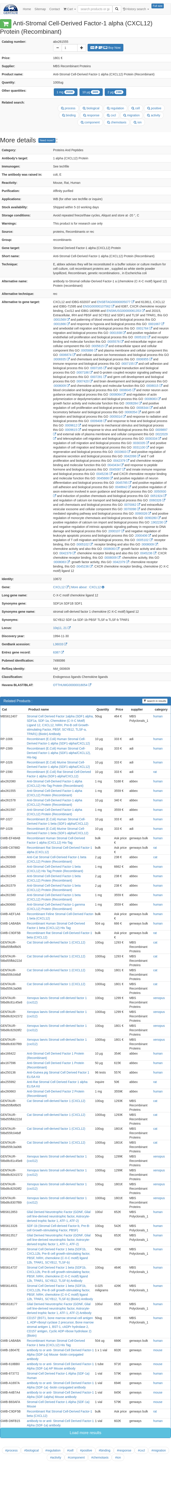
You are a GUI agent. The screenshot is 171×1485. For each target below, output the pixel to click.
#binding (104, 1450)
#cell (70, 1450)
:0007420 (84, 381)
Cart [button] (69, 9)
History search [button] (136, 9)
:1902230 (158, 522)
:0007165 (98, 368)
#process (11, 1450)
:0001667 (156, 324)
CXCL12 (61, 587)
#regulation (53, 1450)
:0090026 (142, 513)
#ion (118, 1457)
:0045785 (123, 482)
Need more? (47, 140)
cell (135, 108)
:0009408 (98, 421)
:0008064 (117, 394)
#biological (31, 1450)
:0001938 (117, 333)
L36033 (60, 644)
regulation (115, 108)
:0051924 (158, 496)
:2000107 (116, 531)
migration (131, 115)
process (68, 108)
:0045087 (117, 469)
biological (91, 108)
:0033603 (122, 452)
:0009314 (117, 416)
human (158, 716)
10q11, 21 (62, 628)
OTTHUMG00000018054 (72, 685)
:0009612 (72, 425)
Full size (157, 5)
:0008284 (133, 403)
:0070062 (131, 504)
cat (155, 857)
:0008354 (132, 412)
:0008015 (154, 385)
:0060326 (157, 500)
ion (138, 122)
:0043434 (115, 465)
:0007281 (98, 377)
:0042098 (131, 456)
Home (27, 9)
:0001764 (144, 328)
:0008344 (144, 407)
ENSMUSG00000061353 (125, 311)
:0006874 (67, 355)
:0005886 (88, 350)
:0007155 (129, 363)
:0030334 (152, 438)
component (90, 122)
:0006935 (61, 359)
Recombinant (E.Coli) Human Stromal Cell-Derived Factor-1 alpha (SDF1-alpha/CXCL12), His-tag (59, 753)
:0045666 (104, 478)
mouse (157, 1350)
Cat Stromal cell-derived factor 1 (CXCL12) (56, 942)
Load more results (85, 1433)
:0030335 (140, 443)
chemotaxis (116, 122)
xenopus (159, 998)
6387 (58, 652)
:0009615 (72, 430)
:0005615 (99, 346)
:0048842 (122, 487)
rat (155, 772)
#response (124, 1450)
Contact (54, 9)
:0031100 (140, 447)
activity (153, 115)
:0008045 (127, 390)
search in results (155, 701)
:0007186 (84, 372)
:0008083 (152, 399)
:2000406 (142, 535)
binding (69, 115)
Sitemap (40, 9)
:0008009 (61, 385)
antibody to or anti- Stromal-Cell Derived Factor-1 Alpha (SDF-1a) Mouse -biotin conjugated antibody (60, 1354)
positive (154, 108)
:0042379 (121, 460)
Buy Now (105, 47)
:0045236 (103, 474)
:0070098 (131, 509)
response (91, 115)
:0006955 (144, 359)
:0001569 (61, 319)
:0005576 (115, 341)
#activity (55, 1457)
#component (76, 1457)
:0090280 (152, 518)
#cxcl (141, 1450)
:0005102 (142, 337)
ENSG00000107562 (98, 306)
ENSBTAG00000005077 (115, 302)
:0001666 (61, 324)
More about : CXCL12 (87, 587)
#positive (86, 1450)
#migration (158, 1450)
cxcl (111, 115)
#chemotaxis (100, 1457)
